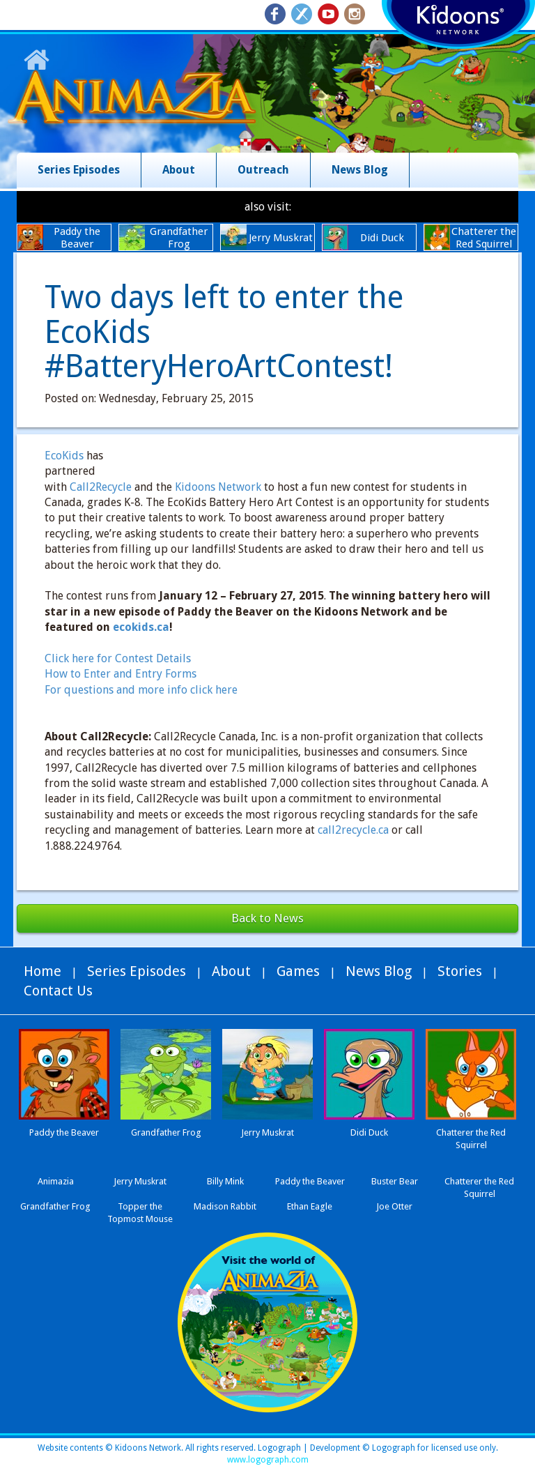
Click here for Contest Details (118, 658)
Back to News (267, 918)
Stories (459, 971)
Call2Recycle (101, 487)
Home (42, 971)
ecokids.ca (141, 627)
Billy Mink (225, 1181)
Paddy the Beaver (310, 1181)
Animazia (56, 1181)
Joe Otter (394, 1206)
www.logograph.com (268, 1460)
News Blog (360, 169)
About (178, 169)
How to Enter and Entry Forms (120, 673)
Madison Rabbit (225, 1206)
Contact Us (58, 990)
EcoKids (64, 455)
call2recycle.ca (353, 830)
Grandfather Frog (55, 1206)
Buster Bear (394, 1181)
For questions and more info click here (141, 689)
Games (298, 971)
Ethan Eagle (309, 1206)
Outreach (263, 169)
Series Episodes (79, 169)
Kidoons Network (218, 487)
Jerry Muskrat (140, 1181)
